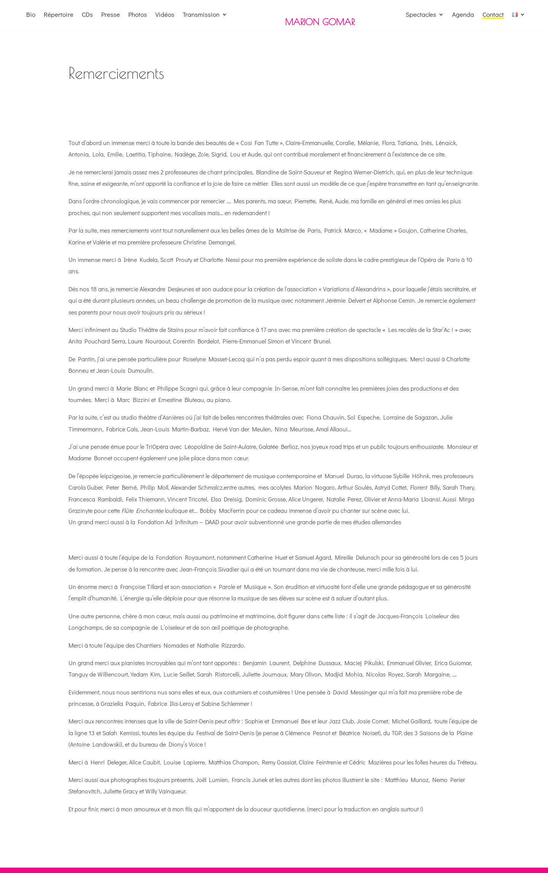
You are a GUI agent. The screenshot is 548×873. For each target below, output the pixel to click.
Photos (137, 15)
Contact (493, 15)
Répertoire (58, 15)
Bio (30, 15)
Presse (110, 15)
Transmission (201, 15)
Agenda (463, 15)
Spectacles (421, 15)
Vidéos (164, 15)
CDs (87, 15)
